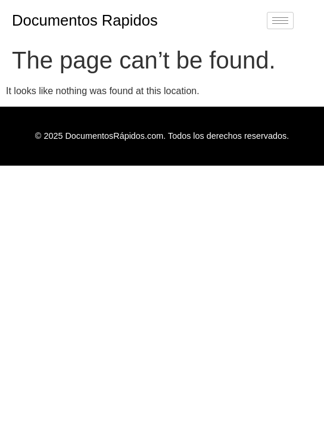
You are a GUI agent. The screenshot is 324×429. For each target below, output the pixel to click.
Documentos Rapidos (85, 20)
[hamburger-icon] (280, 20)
